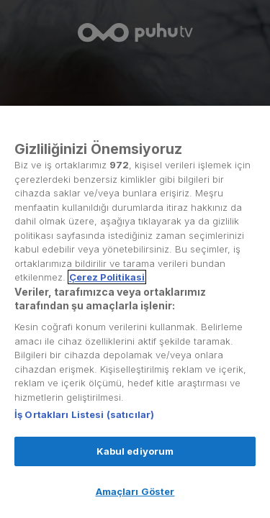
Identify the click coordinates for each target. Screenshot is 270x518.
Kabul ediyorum (135, 451)
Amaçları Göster (135, 491)
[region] (135, 312)
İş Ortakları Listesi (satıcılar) (84, 414)
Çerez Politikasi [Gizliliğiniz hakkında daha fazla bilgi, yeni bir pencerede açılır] (107, 277)
